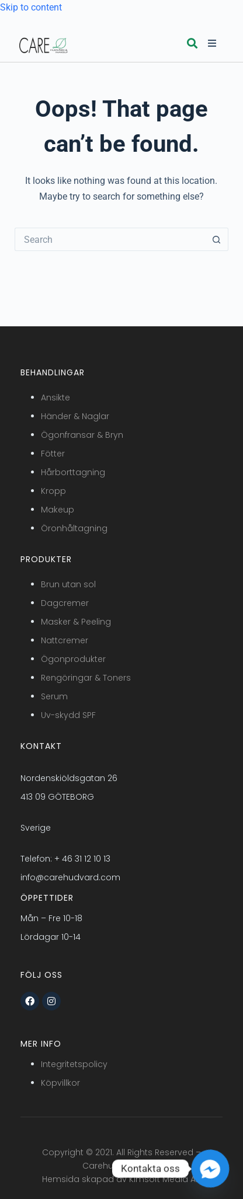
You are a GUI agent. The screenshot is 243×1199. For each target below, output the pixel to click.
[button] (192, 43)
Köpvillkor (60, 1083)
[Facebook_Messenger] (210, 1168)
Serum (54, 696)
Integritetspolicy (74, 1064)
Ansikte (55, 397)
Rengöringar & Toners (86, 678)
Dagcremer (65, 603)
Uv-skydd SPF (68, 715)
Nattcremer (64, 640)
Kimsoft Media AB (165, 1179)
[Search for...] (110, 239)
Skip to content (31, 7)
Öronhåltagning (74, 528)
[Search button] (216, 239)
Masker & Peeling (76, 622)
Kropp (53, 491)
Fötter (53, 453)
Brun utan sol (68, 584)
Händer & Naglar (75, 416)
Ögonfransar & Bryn (82, 435)
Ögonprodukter (73, 659)
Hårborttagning (73, 472)
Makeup (57, 509)
